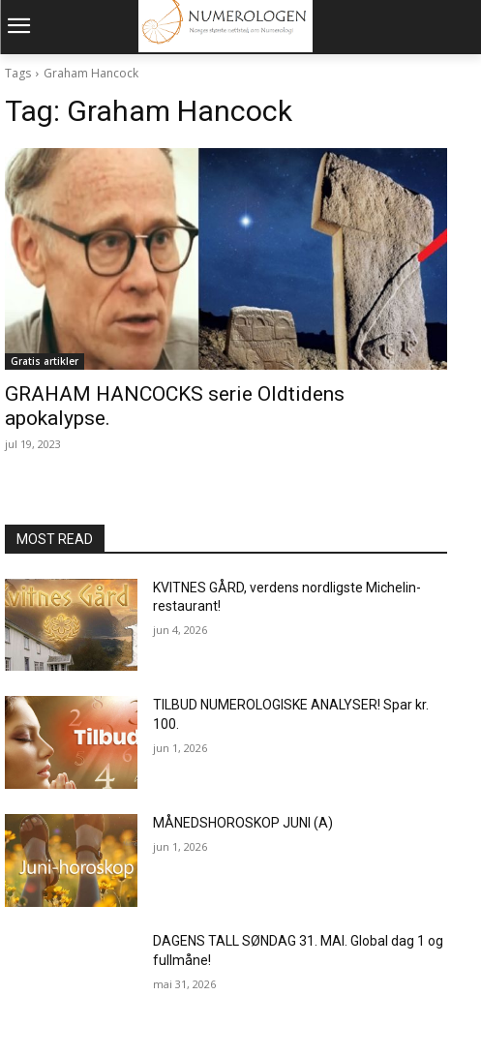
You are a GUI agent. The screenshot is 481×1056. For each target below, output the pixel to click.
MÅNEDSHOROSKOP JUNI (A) (243, 822)
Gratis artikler (44, 361)
